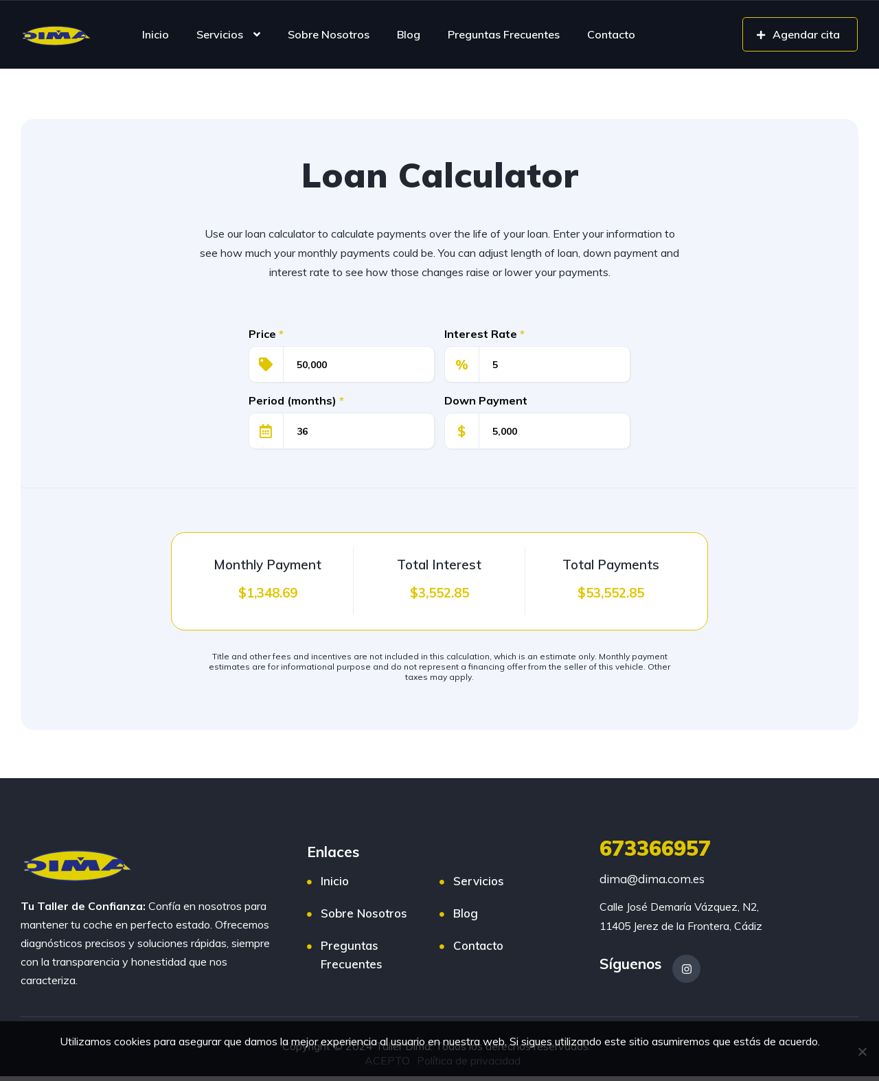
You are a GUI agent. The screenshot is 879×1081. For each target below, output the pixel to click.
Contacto (611, 34)
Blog (408, 34)
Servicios (219, 34)
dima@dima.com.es (652, 879)
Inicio (155, 34)
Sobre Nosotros (328, 34)
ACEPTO (388, 1061)
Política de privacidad (469, 1061)
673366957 (655, 848)
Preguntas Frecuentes (504, 34)
